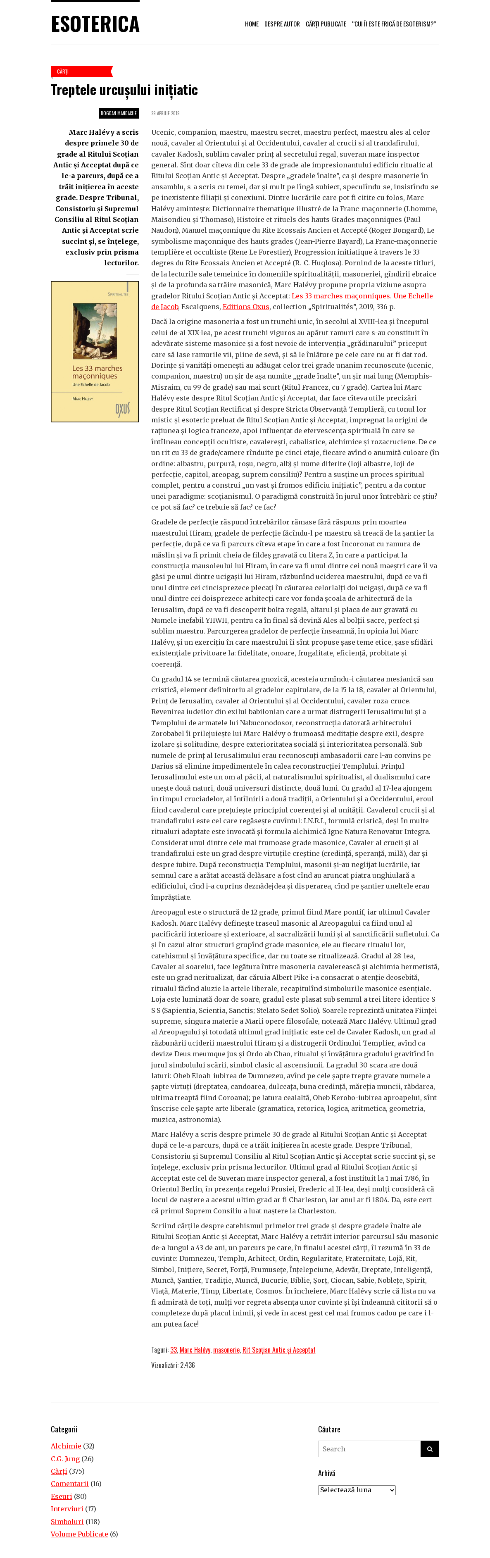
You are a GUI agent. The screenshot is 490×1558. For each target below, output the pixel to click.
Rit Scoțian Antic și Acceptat (279, 1350)
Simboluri (67, 1522)
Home (252, 23)
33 (173, 1350)
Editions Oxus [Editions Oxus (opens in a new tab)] (246, 307)
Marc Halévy (195, 1350)
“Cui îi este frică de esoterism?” (394, 23)
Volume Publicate (79, 1534)
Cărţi (63, 71)
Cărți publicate (326, 23)
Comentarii (70, 1483)
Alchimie (66, 1446)
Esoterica (95, 23)
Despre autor (282, 23)
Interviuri (67, 1509)
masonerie (226, 1350)
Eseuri (61, 1496)
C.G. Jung (65, 1459)
